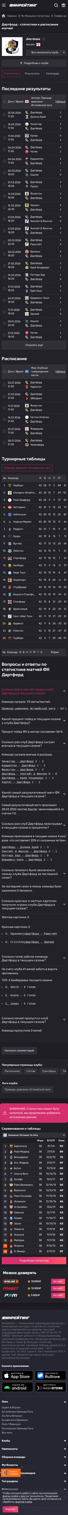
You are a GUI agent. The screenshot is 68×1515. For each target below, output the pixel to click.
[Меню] (4, 5)
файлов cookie (23, 1501)
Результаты (32, 73)
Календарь (52, 73)
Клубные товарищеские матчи (39, 372)
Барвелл (18, 623)
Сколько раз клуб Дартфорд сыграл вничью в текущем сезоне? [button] (28, 744)
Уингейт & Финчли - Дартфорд (24, 851)
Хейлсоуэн (19, 514)
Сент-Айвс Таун (22, 616)
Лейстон (18, 550)
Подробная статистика (34, 1260)
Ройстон (18, 630)
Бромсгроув (20, 609)
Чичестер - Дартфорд (17, 761)
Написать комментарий (19, 1050)
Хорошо (10, 1509)
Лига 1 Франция (11, 1424)
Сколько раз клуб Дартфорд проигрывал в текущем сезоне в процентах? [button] (32, 825)
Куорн (16, 536)
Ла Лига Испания (12, 1415)
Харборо (18, 485)
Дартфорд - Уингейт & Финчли (24, 774)
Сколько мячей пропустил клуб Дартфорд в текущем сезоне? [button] (25, 1020)
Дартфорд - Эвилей (40, 942)
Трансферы (49, 1071)
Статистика (11, 73)
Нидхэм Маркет (22, 521)
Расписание (12, 1071)
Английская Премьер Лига (17, 1411)
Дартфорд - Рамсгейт (42, 934)
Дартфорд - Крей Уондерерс (23, 778)
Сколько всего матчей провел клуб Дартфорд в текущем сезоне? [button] (27, 691)
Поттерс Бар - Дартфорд (20, 856)
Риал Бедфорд (21, 500)
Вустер (17, 543)
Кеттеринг (19, 507)
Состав (31, 1071)
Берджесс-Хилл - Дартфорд (22, 860)
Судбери (18, 638)
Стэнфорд (19, 601)
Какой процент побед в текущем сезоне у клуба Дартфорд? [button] (31, 721)
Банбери (18, 565)
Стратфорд (19, 558)
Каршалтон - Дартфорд (18, 766)
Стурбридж (20, 587)
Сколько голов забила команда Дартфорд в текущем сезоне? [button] (25, 958)
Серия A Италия (11, 1407)
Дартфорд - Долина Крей (20, 847)
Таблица (60, 101)
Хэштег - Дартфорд (16, 782)
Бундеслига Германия (15, 1420)
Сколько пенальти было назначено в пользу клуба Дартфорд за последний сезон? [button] (30, 873)
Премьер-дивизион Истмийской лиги (41, 102)
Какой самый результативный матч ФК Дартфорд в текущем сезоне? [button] (31, 794)
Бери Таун (19, 572)
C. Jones (12, 1004)
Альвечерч (19, 579)
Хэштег (32, 809)
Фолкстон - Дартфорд (17, 770)
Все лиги (7, 1432)
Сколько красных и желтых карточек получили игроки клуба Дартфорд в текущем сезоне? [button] (29, 904)
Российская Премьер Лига (17, 1428)
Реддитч (18, 529)
